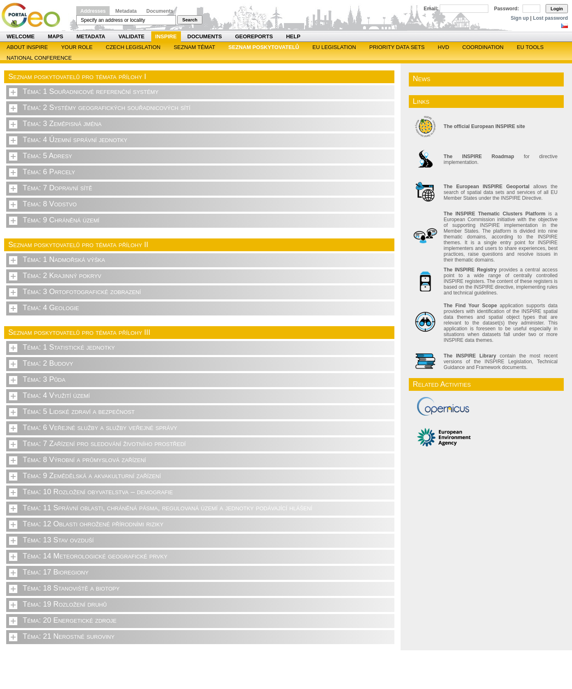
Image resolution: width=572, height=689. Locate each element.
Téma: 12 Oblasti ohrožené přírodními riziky (93, 524)
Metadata (126, 11)
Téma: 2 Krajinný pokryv (62, 275)
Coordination (483, 47)
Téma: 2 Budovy (48, 363)
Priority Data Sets (396, 47)
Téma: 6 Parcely (49, 172)
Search (189, 19)
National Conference (39, 58)
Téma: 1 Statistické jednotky (69, 347)
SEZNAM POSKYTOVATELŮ (263, 47)
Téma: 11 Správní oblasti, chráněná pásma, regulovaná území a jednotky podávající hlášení (167, 508)
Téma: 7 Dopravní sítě (57, 188)
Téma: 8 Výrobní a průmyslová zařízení (84, 459)
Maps (55, 36)
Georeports (254, 36)
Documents (159, 11)
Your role (77, 47)
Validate (132, 36)
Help (293, 36)
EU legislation (334, 47)
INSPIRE (166, 36)
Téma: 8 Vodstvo (50, 204)
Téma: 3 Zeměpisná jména (62, 123)
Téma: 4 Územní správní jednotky (75, 139)
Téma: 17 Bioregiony (56, 572)
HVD (443, 47)
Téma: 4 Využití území (56, 395)
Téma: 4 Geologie (51, 308)
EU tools (530, 47)
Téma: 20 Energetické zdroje (70, 620)
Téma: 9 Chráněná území (61, 220)
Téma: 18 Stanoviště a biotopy (71, 588)
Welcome (21, 36)
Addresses (92, 11)
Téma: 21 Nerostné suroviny (69, 636)
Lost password (550, 18)
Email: (431, 9)
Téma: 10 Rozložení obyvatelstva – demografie (98, 492)
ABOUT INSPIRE (27, 47)
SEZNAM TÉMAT (194, 47)
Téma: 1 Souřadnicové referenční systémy (91, 91)
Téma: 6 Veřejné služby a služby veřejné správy (100, 427)
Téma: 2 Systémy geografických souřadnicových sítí (106, 107)
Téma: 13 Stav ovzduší (58, 540)
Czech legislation (133, 47)
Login (557, 8)
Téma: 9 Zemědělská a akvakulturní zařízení (92, 476)
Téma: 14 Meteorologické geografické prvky (95, 556)
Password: (506, 9)
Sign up (520, 18)
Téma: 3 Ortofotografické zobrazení (82, 291)
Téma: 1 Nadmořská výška (64, 259)
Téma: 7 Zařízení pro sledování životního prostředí (104, 443)
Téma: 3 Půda (44, 379)
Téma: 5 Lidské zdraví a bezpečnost (79, 411)
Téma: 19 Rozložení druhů (65, 604)
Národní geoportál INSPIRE (34, 15)
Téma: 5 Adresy (47, 156)
